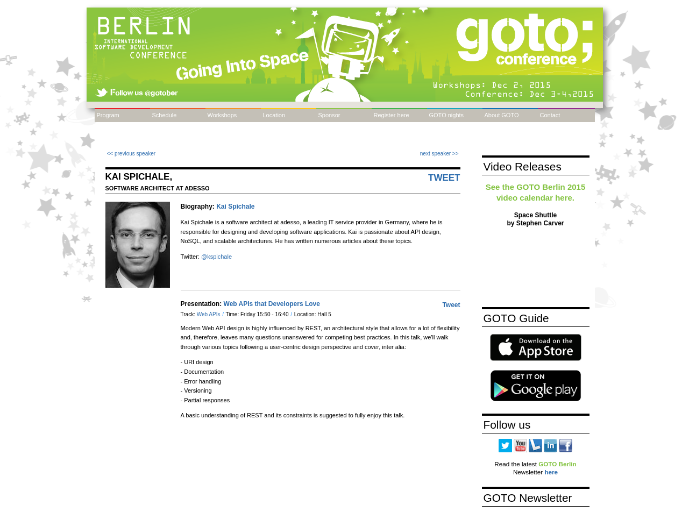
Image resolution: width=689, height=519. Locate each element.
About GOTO (502, 115)
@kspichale (216, 256)
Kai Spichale (235, 206)
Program (108, 115)
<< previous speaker (131, 154)
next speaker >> (439, 154)
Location (274, 115)
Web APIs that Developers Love (272, 304)
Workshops (222, 115)
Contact (550, 115)
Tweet (444, 178)
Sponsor (329, 115)
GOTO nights (446, 115)
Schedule (164, 115)
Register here (391, 115)
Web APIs (209, 314)
